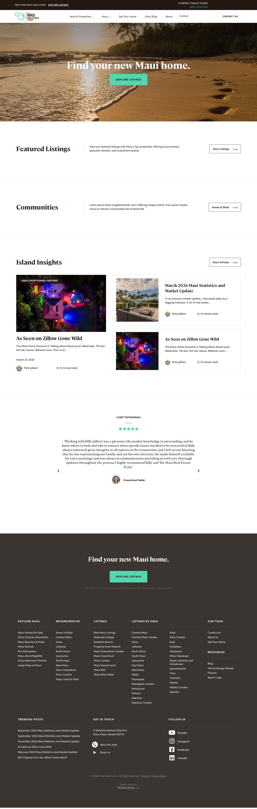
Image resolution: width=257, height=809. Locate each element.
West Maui (62, 665)
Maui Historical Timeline (32, 660)
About (168, 16)
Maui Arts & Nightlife (30, 656)
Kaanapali (138, 679)
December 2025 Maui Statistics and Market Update (48, 742)
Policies (212, 672)
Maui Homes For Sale (30, 632)
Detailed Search (103, 641)
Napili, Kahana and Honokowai (181, 662)
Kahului (136, 694)
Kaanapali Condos (143, 684)
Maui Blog (150, 16)
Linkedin (182, 761)
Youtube (182, 734)
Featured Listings (104, 637)
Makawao (176, 651)
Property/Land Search (107, 646)
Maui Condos (64, 674)
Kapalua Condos (142, 703)
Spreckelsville (178, 669)
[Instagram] (172, 743)
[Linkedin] (172, 761)
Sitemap (145, 779)
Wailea (174, 683)
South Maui (62, 660)
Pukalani (175, 678)
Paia (172, 673)
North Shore (63, 651)
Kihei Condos (177, 637)
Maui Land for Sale (67, 679)
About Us (213, 637)
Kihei (173, 632)
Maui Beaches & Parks (31, 641)
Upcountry (62, 656)
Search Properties (80, 16)
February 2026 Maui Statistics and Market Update (47, 752)
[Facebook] (172, 752)
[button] (58, 471)
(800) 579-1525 (199, 7)
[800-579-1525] (95, 746)
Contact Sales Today (193, 3)
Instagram (183, 743)
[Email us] (94, 753)
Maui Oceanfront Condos (109, 651)
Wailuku (174, 692)
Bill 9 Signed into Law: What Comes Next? (42, 758)
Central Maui (64, 637)
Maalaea (175, 646)
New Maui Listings (105, 632)
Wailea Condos (179, 687)
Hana (59, 641)
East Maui (138, 665)
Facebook (183, 752)
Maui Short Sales (104, 674)
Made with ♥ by (128, 787)
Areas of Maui (64, 632)
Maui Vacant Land (105, 665)
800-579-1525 (108, 745)
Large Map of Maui (29, 665)
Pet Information (27, 651)
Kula (172, 641)
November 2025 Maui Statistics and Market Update (48, 731)
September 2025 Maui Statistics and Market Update (49, 736)
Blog (210, 663)
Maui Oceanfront (66, 670)
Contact (184, 16)
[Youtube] (172, 734)
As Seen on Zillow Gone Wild (49, 338)
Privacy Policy (159, 779)
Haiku (135, 674)
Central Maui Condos (144, 637)
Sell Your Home (127, 16)
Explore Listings (58, 4)
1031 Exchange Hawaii (221, 668)
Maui (105, 16)
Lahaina (61, 646)
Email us (105, 753)
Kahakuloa (138, 689)
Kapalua (137, 698)
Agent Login (215, 677)
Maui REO (100, 670)
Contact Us (214, 632)
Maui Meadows (179, 656)
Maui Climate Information (33, 637)
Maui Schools (26, 646)
